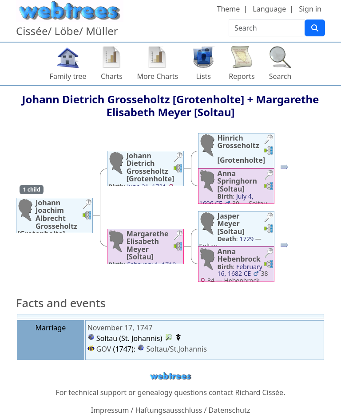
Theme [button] (228, 9)
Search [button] (280, 76)
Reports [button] (242, 76)
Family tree (68, 76)
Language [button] (269, 9)
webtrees (170, 376)
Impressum (110, 410)
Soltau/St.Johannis (176, 349)
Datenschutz (229, 410)
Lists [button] (203, 76)
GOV (99, 349)
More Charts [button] (157, 76)
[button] (87, 205)
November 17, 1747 (120, 328)
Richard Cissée (259, 392)
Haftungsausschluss (168, 410)
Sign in (310, 9)
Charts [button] (112, 76)
